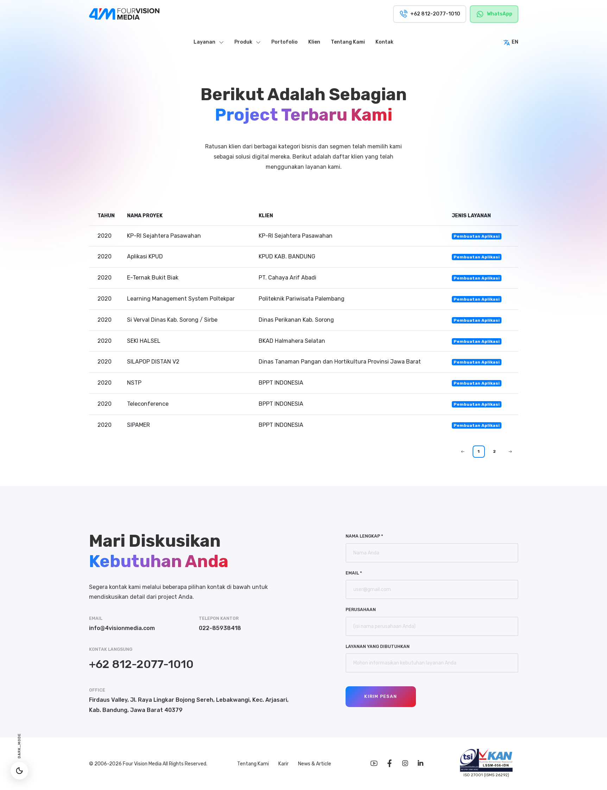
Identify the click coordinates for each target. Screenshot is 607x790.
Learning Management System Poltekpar (181, 298)
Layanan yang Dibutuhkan (378, 646)
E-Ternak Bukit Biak (152, 277)
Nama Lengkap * (364, 536)
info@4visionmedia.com (122, 628)
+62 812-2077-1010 (141, 664)
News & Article (314, 764)
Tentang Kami (253, 764)
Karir (284, 764)
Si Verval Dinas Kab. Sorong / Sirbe (172, 319)
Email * (354, 573)
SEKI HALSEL (143, 341)
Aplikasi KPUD (145, 256)
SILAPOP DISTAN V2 (153, 361)
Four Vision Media (143, 764)
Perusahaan (361, 609)
